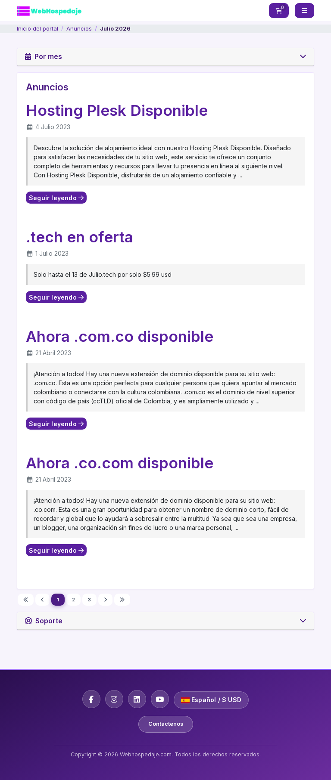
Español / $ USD (211, 699)
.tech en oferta (79, 237)
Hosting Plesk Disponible (117, 110)
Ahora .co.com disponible (119, 463)
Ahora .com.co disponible (119, 336)
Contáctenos (165, 724)
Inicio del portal (37, 28)
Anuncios (79, 28)
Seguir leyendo (56, 197)
